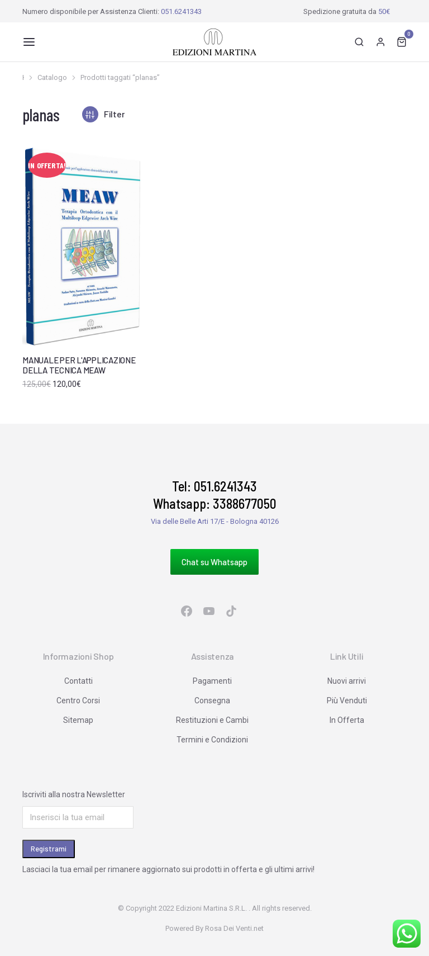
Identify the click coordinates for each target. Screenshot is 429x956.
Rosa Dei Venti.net (234, 928)
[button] (29, 42)
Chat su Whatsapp (214, 562)
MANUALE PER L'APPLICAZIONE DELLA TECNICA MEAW (79, 365)
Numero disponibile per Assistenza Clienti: (112, 11)
